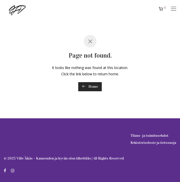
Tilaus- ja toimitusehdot (149, 135)
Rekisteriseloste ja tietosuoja (153, 143)
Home (90, 86)
